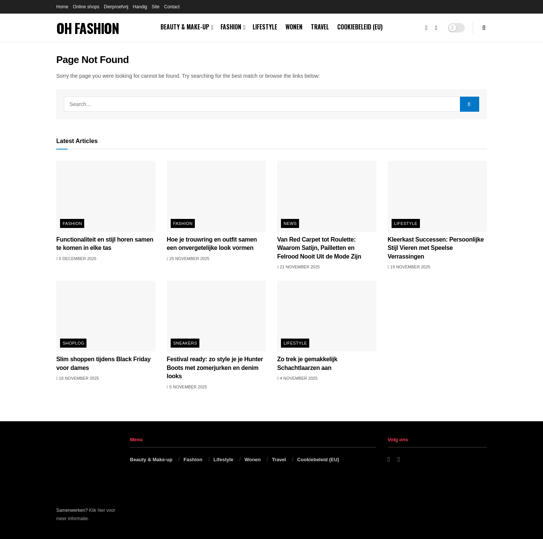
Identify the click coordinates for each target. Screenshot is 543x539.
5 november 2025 (187, 387)
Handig (140, 6)
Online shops (86, 6)
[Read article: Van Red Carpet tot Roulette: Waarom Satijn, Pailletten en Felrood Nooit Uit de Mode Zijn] (326, 196)
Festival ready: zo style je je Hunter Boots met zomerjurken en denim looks (215, 367)
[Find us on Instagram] (436, 28)
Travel (320, 26)
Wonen (293, 26)
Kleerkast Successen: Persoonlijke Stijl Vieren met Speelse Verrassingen (436, 248)
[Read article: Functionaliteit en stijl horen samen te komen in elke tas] (106, 196)
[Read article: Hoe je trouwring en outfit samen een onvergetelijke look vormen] (216, 196)
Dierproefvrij (116, 6)
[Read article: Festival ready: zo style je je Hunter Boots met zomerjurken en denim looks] (216, 316)
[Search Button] (484, 28)
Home (62, 6)
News (290, 223)
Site (156, 6)
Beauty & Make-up (184, 26)
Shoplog (73, 343)
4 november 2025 (297, 378)
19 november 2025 (409, 267)
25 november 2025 (188, 258)
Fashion (231, 26)
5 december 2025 (76, 258)
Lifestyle (265, 26)
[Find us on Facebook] (426, 28)
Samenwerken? (72, 510)
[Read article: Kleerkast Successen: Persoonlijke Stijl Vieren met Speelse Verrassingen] (437, 196)
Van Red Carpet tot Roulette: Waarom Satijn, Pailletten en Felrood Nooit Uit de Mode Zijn (319, 248)
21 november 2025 (298, 267)
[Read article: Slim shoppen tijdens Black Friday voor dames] (106, 316)
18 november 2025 (77, 378)
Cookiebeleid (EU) (360, 26)
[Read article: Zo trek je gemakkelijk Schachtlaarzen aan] (326, 316)
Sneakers (185, 343)
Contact (171, 6)
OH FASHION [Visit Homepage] (87, 28)
